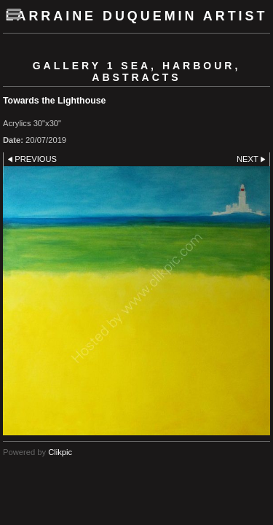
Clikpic (60, 452)
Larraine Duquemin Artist (137, 16)
